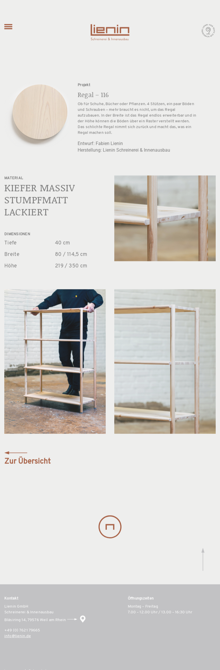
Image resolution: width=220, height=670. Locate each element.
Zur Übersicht (27, 467)
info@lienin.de (17, 644)
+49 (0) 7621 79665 (22, 639)
